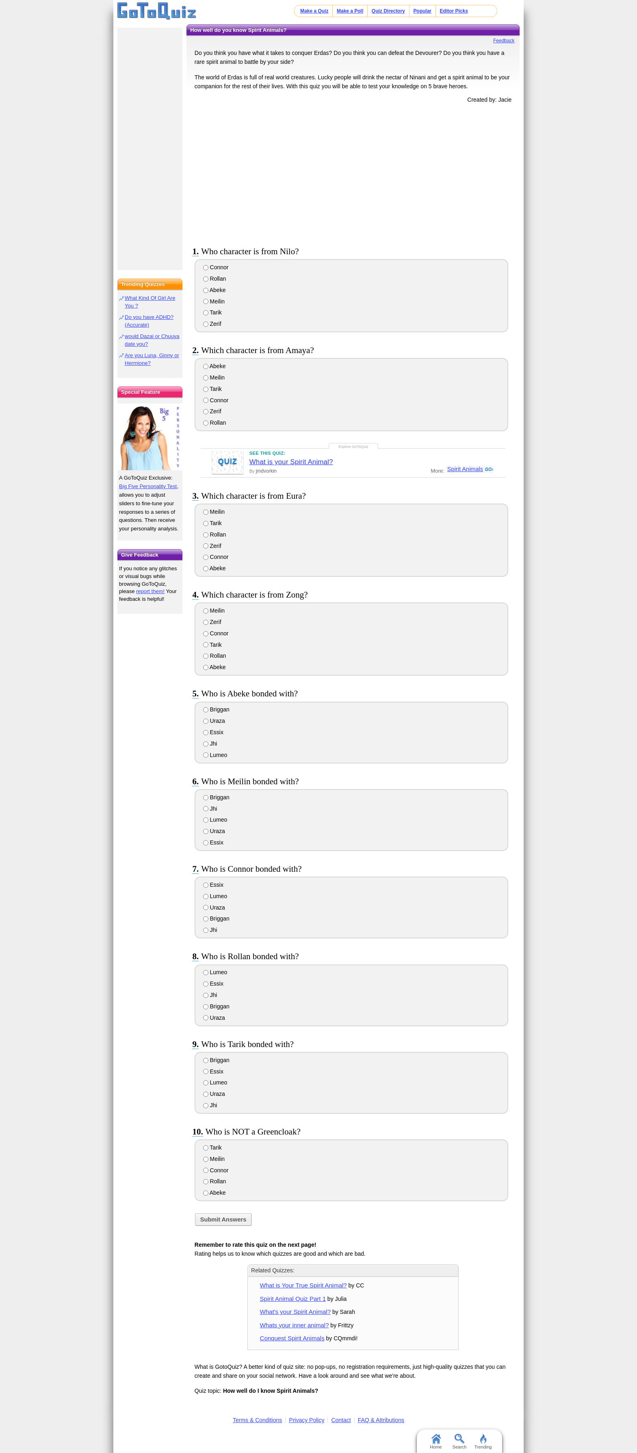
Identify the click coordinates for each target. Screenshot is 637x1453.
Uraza (214, 721)
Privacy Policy (306, 1420)
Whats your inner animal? (294, 1325)
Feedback (504, 41)
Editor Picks (454, 11)
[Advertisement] (353, 173)
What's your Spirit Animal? (295, 1311)
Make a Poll (350, 11)
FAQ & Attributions (381, 1420)
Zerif (212, 324)
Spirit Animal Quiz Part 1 (293, 1298)
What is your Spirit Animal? (291, 462)
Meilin (214, 301)
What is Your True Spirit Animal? (303, 1285)
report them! (150, 591)
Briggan (216, 709)
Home (436, 1441)
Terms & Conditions (257, 1420)
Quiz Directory (388, 11)
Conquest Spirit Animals (292, 1338)
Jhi (210, 743)
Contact (341, 1420)
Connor (216, 267)
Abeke (214, 290)
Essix (213, 732)
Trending (483, 1441)
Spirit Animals (464, 469)
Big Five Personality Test (148, 486)
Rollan (214, 278)
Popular (422, 11)
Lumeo (215, 755)
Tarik (212, 312)
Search (460, 1441)
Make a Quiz (314, 11)
